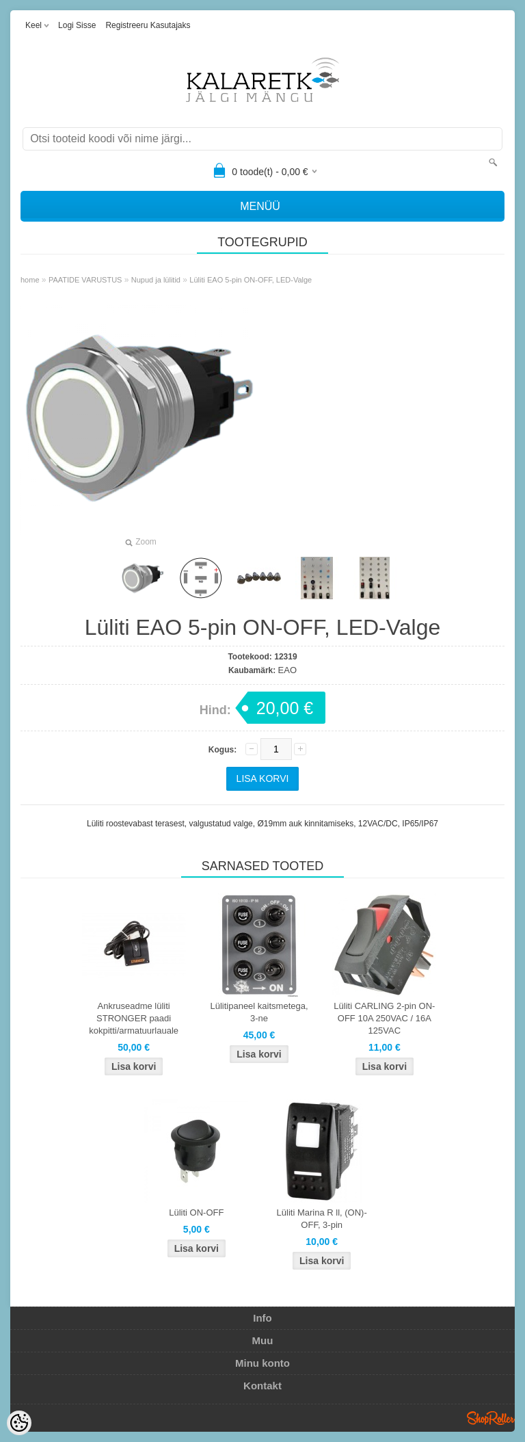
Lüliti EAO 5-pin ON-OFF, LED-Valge (250, 280)
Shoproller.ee (491, 1418)
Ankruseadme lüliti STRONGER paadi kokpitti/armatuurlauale (133, 1018)
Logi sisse (77, 25)
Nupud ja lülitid (155, 280)
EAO (287, 670)
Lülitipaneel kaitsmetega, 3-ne (259, 1012)
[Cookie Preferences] (19, 1423)
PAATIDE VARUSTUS (85, 280)
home (30, 280)
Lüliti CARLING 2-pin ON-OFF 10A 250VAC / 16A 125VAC (384, 1018)
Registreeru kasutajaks (147, 25)
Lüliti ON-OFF (196, 1212)
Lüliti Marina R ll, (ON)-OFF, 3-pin (322, 1218)
